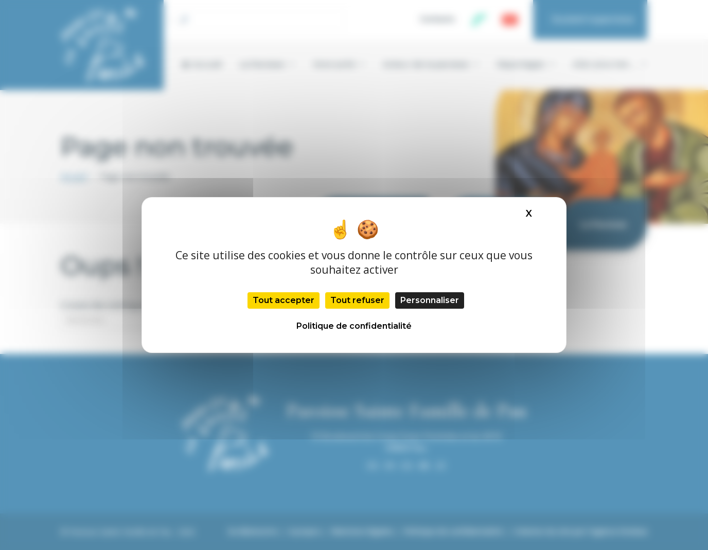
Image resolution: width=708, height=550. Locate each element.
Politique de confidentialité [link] (354, 326)
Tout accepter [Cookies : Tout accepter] (283, 300)
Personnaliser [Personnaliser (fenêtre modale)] (429, 300)
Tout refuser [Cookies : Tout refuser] (357, 300)
